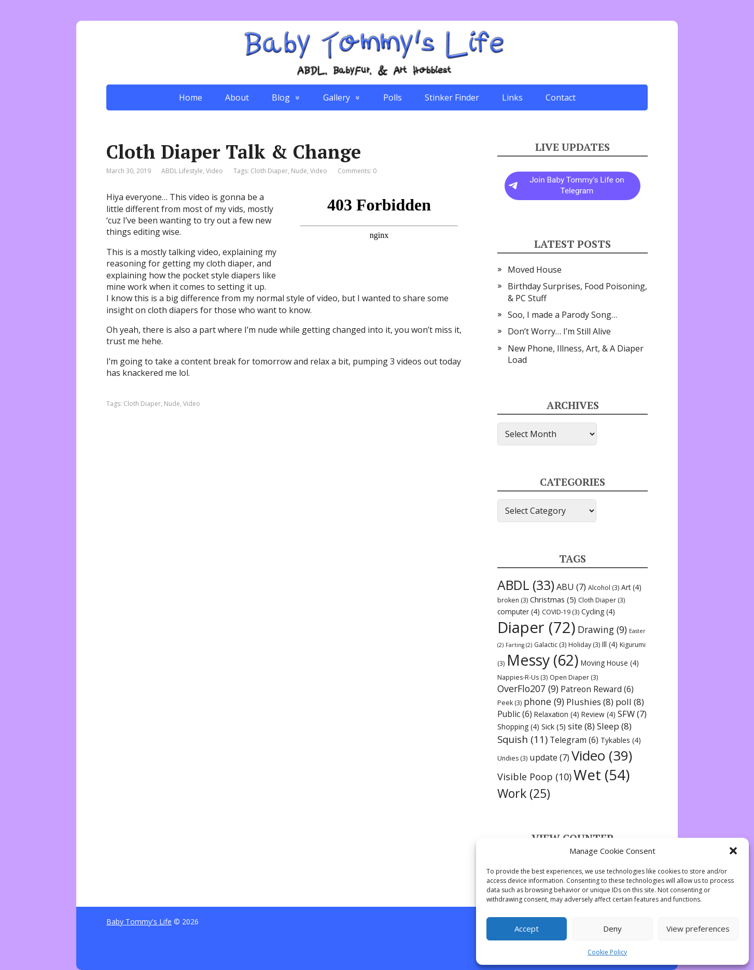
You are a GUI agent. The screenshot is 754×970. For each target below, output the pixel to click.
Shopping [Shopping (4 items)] (518, 727)
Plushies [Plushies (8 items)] (589, 702)
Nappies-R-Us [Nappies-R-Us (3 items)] (522, 677)
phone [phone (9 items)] (544, 701)
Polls (392, 97)
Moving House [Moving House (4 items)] (610, 663)
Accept (526, 928)
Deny (612, 928)
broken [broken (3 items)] (512, 600)
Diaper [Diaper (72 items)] (536, 627)
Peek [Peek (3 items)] (509, 702)
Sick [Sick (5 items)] (553, 726)
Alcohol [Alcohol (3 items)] (603, 587)
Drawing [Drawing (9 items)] (602, 629)
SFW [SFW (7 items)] (632, 714)
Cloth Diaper (269, 170)
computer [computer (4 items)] (518, 611)
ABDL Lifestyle (182, 170)
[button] (733, 851)
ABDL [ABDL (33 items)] (525, 585)
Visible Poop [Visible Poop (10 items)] (534, 776)
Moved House (535, 269)
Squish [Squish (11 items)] (522, 739)
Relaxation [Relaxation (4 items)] (556, 714)
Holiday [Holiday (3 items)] (584, 644)
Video (214, 170)
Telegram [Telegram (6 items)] (574, 740)
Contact (561, 97)
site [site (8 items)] (581, 726)
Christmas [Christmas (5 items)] (553, 599)
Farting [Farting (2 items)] (519, 645)
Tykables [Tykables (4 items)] (621, 740)
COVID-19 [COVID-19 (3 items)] (560, 612)
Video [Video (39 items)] (601, 755)
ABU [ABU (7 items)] (571, 587)
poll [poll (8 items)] (630, 702)
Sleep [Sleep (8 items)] (614, 726)
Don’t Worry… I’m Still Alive (559, 331)
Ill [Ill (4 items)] (610, 644)
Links (512, 97)
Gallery (336, 97)
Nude (299, 170)
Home (190, 97)
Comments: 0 (357, 170)
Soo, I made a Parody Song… (562, 314)
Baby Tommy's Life (139, 921)
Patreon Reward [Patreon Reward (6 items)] (597, 689)
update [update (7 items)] (549, 757)
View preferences (698, 928)
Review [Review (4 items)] (598, 714)
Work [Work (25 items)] (523, 793)
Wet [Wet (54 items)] (602, 774)
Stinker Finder (452, 97)
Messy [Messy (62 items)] (543, 660)
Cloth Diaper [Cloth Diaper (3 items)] (601, 600)
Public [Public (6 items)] (514, 714)
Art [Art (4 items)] (631, 587)
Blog (281, 97)
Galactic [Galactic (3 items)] (550, 644)
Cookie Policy (607, 952)
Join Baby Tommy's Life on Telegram (566, 185)
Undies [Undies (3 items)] (512, 758)
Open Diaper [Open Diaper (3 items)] (574, 677)
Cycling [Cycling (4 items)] (598, 611)
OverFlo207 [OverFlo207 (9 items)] (527, 688)
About (237, 97)
